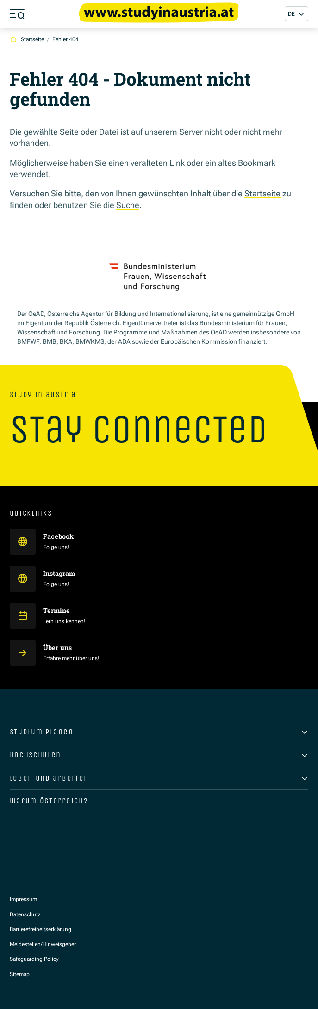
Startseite (262, 193)
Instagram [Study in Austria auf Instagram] (59, 573)
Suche (127, 205)
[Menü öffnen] (17, 13)
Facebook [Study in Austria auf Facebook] (59, 536)
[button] (297, 14)
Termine (56, 610)
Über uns (57, 647)
